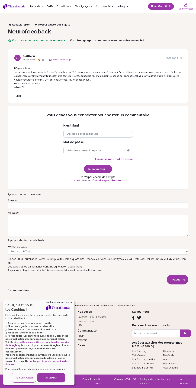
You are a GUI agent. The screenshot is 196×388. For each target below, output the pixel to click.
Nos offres (84, 311)
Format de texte (17, 246)
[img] (128, 150)
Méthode (35, 6)
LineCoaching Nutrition (143, 359)
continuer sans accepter (59, 302)
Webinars (82, 340)
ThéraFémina (169, 363)
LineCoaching (139, 351)
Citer (18, 95)
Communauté (103, 6)
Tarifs (49, 6)
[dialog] (38, 342)
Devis (81, 345)
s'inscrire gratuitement (107, 180)
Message (13, 212)
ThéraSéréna (138, 355)
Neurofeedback (126, 305)
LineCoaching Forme (143, 363)
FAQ (79, 325)
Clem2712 (29, 55)
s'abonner (80, 180)
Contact (86, 379)
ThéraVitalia (168, 355)
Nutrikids (167, 359)
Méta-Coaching (170, 367)
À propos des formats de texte (26, 240)
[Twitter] (139, 318)
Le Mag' (121, 6)
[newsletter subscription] (185, 333)
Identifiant (71, 125)
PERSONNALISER (24, 377)
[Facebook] (133, 318)
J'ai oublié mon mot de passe (114, 159)
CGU (135, 379)
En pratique (63, 6)
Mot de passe (73, 142)
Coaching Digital (85, 321)
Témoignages (82, 6)
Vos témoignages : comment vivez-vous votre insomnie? (82, 305)
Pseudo (12, 200)
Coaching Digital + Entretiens (91, 317)
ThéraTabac (168, 351)
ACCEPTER (51, 377)
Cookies (118, 379)
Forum (80, 336)
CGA (127, 379)
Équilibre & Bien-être (142, 367)
